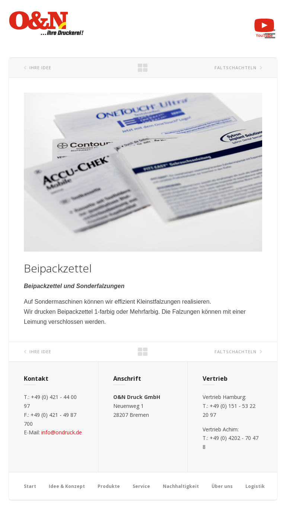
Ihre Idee (40, 67)
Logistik (255, 486)
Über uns (222, 486)
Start (30, 486)
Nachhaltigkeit (181, 486)
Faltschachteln (235, 67)
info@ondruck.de (61, 432)
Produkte (109, 486)
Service (141, 486)
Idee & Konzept (67, 486)
